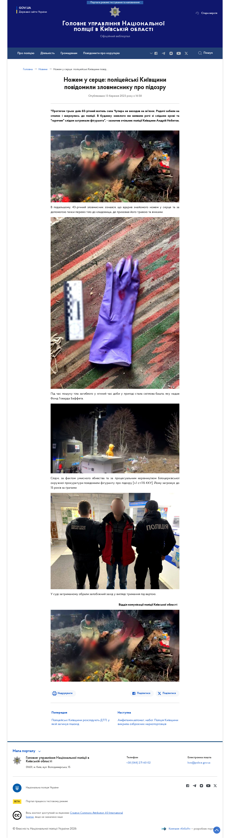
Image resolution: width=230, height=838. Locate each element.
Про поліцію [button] (25, 53)
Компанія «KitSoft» (180, 828)
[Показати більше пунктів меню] (151, 53)
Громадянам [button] (69, 53)
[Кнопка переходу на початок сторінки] (216, 830)
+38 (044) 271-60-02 (138, 762)
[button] (27, 751)
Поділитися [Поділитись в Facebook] (143, 693)
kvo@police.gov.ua (199, 762)
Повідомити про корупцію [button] (101, 53)
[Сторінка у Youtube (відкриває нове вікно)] (179, 53)
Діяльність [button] (47, 53)
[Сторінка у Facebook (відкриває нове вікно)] (156, 53)
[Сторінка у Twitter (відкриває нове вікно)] (186, 53)
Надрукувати (65, 693)
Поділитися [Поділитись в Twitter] (169, 693)
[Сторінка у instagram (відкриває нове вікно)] (171, 53)
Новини (43, 69)
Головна (28, 69)
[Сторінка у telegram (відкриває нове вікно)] (163, 53)
